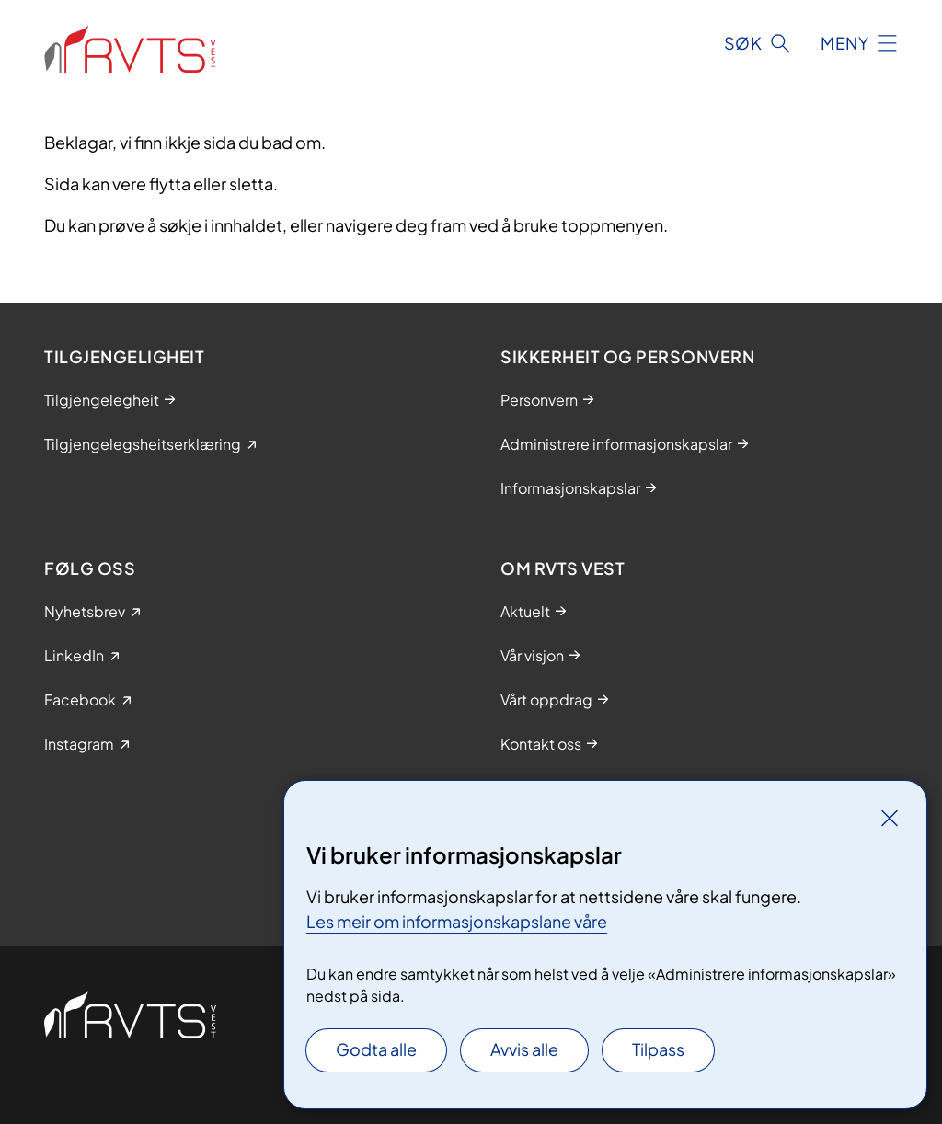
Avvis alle (524, 1049)
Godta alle (376, 1049)
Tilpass (658, 1049)
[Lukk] (889, 817)
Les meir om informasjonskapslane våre (456, 921)
